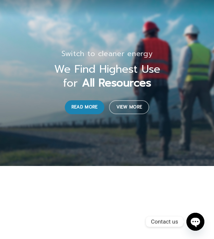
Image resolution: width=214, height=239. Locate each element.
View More (129, 107)
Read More (84, 107)
